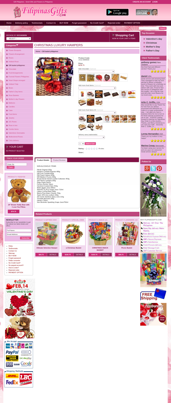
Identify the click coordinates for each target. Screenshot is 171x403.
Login (155, 2)
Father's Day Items (15, 92)
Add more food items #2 (90, 110)
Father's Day (152, 50)
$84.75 (41, 254)
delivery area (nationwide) (87, 134)
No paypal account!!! (16, 265)
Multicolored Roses (16, 137)
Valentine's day (154, 39)
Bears (11, 88)
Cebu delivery (14, 140)
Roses (11, 58)
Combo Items (13, 129)
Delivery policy (21, 23)
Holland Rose (14, 61)
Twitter (153, 168)
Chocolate (12, 69)
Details (52, 254)
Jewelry (11, 118)
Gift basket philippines (17, 65)
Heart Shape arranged (17, 80)
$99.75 (121, 254)
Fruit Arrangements (16, 73)
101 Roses (13, 122)
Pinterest (159, 168)
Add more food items (89, 85)
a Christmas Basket (73, 248)
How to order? (14, 268)
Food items (13, 114)
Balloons (12, 103)
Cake (11, 110)
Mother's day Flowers (16, 99)
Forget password (79, 23)
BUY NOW (64, 23)
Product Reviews (59, 160)
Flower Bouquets (15, 50)
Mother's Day (153, 46)
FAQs (11, 246)
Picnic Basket (126, 248)
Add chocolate (87, 69)
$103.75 (94, 254)
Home (8, 23)
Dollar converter (14, 260)
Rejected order (114, 23)
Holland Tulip (13, 84)
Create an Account (142, 2)
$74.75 (13, 211)
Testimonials (37, 23)
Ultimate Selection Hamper (46, 248)
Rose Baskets (14, 95)
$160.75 (68, 254)
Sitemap (12, 253)
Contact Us (51, 23)
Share (80, 152)
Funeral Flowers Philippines (19, 77)
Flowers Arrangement (16, 54)
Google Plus (147, 168)
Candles (12, 107)
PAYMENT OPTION (132, 23)
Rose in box (13, 125)
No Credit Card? (97, 23)
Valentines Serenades (17, 133)
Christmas (151, 42)
